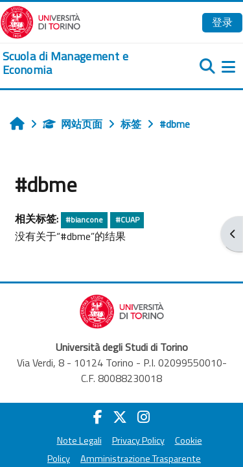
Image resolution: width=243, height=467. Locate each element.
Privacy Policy (138, 440)
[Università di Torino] (40, 21)
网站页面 (72, 124)
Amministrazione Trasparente (140, 458)
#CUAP (127, 219)
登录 (222, 22)
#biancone (84, 219)
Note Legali (79, 440)
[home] (81, 63)
